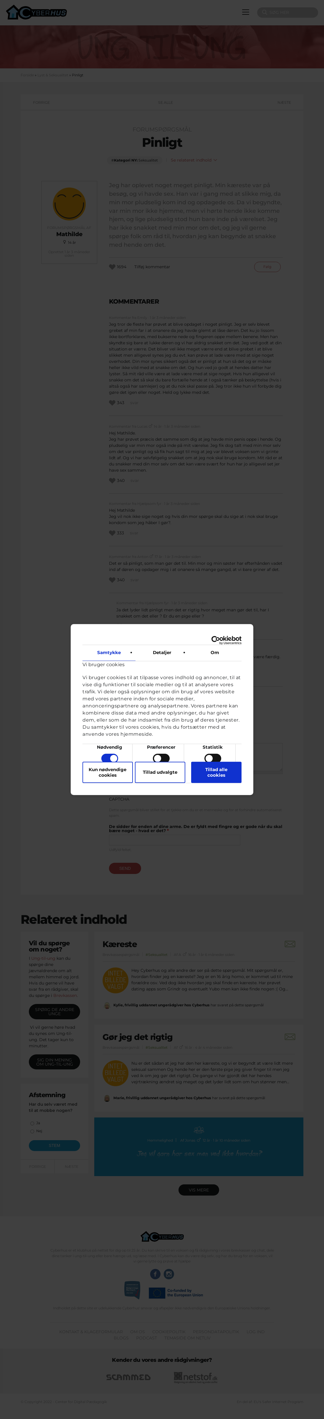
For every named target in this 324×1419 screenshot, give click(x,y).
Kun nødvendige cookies (107, 772)
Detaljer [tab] (162, 652)
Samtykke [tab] (109, 652)
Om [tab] (215, 652)
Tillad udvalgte (160, 772)
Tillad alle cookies (216, 772)
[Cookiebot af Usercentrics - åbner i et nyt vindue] (216, 640)
